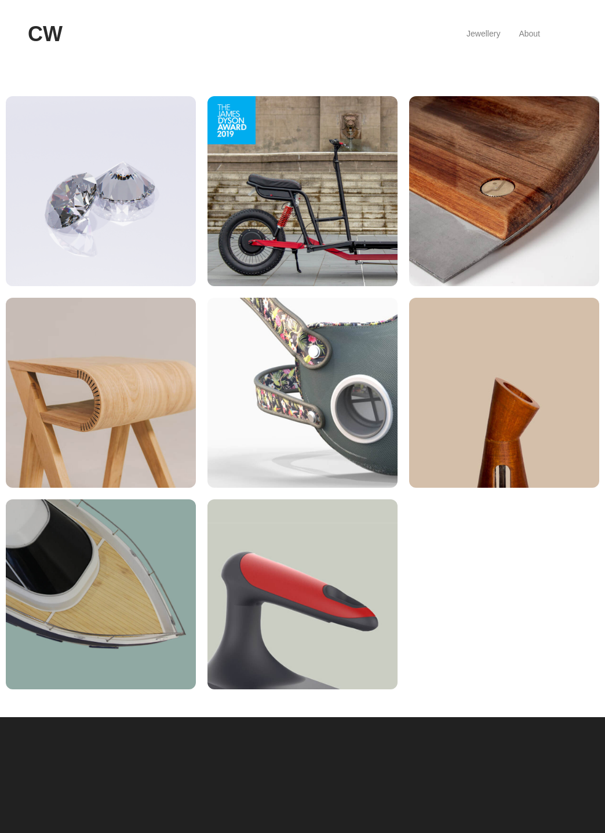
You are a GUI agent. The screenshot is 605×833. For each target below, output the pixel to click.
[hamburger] (76, 34)
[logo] (45, 34)
